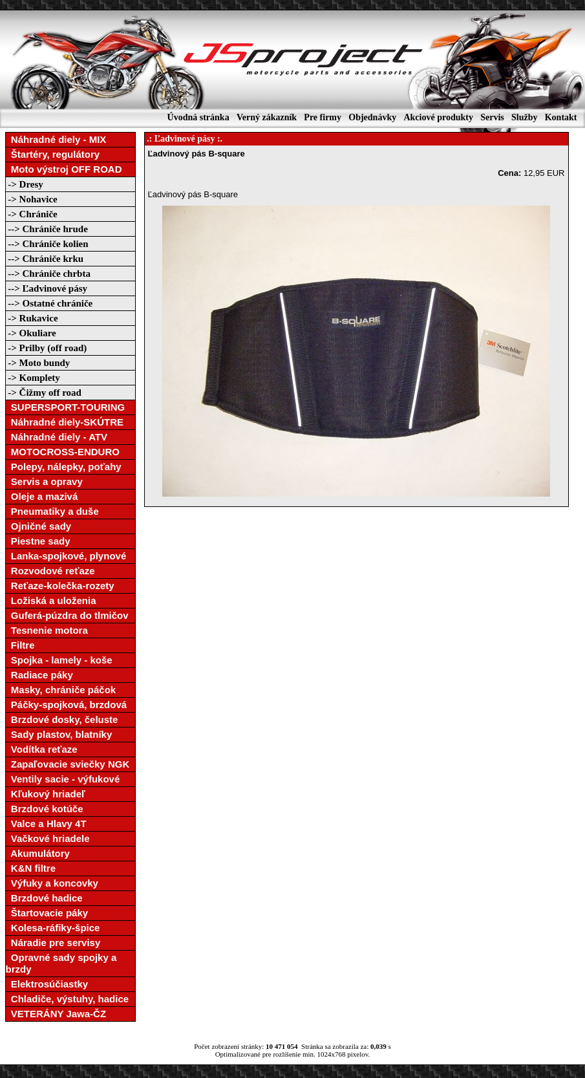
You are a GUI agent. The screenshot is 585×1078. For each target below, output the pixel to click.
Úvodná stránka (198, 117)
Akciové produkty (438, 117)
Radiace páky (39, 674)
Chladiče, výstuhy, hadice (67, 998)
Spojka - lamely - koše (59, 659)
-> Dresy (24, 184)
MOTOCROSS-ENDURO (63, 451)
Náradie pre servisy (53, 942)
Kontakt (561, 117)
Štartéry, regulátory (53, 154)
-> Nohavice (32, 199)
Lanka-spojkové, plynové (66, 555)
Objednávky (372, 117)
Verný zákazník (267, 117)
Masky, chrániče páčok (61, 689)
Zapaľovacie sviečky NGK (68, 764)
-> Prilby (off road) (46, 348)
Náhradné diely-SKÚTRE (65, 421)
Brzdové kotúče (44, 808)
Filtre (20, 645)
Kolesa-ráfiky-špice (53, 927)
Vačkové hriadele (48, 838)
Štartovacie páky (47, 912)
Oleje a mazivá (42, 496)
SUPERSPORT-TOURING (65, 407)
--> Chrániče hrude (47, 229)
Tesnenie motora (47, 630)
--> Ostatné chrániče (49, 303)
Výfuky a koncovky (52, 883)
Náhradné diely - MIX (56, 139)
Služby (524, 117)
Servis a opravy (44, 481)
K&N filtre (31, 868)
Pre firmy (322, 117)
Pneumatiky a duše (52, 511)
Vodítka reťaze (42, 749)
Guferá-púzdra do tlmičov (67, 615)
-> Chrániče (32, 214)
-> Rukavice (32, 318)
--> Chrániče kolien (47, 244)
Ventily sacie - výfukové (63, 778)
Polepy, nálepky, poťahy (64, 466)
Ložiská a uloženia (51, 600)
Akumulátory (38, 853)
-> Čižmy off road (43, 392)
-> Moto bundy (38, 363)
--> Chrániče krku (45, 258)
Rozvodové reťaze (50, 570)
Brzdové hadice (44, 897)
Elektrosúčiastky (47, 983)
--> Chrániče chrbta (48, 273)
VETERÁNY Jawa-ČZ (56, 1013)
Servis (492, 117)
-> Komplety (33, 377)
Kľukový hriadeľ (45, 793)
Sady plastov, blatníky (59, 734)
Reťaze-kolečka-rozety (60, 585)
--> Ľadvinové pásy (46, 288)
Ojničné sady (39, 526)
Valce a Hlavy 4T (46, 823)
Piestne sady (38, 540)
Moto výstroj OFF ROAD (64, 169)
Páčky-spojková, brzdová (66, 704)
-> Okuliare (31, 333)
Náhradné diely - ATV (57, 436)
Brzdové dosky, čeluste (62, 719)
